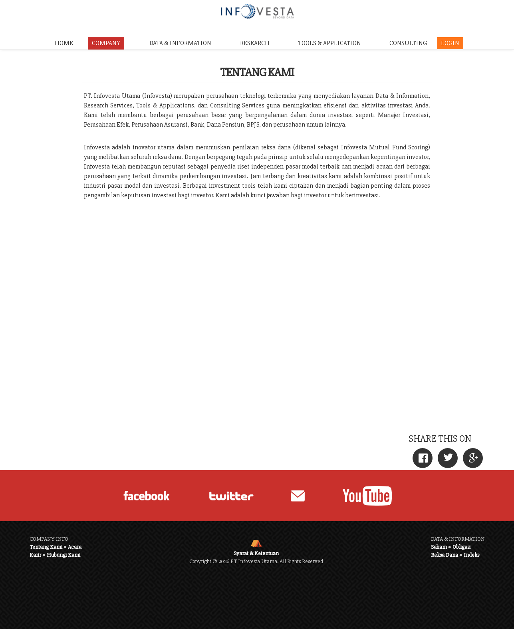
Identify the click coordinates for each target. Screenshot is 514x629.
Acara (74, 547)
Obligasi (461, 547)
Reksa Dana (444, 555)
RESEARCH (255, 43)
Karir (35, 555)
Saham (439, 547)
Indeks (471, 555)
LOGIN (450, 43)
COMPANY (106, 43)
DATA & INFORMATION (180, 43)
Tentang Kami (46, 547)
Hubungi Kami (63, 555)
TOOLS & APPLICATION (329, 43)
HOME (64, 43)
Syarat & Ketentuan (256, 553)
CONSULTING (408, 43)
